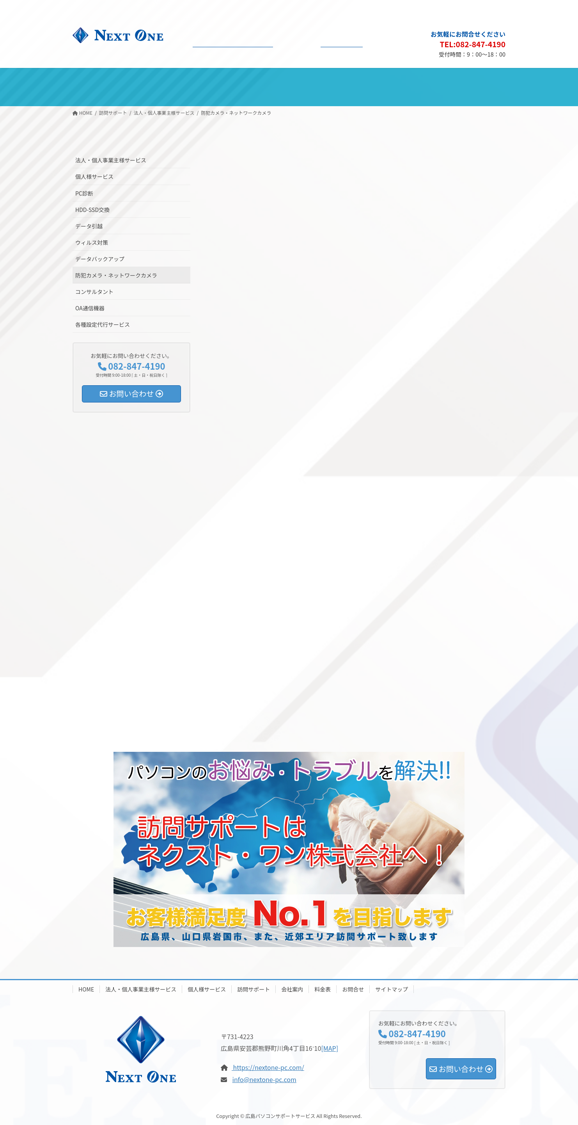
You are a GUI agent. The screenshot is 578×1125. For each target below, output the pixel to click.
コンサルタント (94, 291)
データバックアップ (99, 259)
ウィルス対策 (91, 242)
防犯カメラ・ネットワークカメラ (116, 275)
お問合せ (353, 989)
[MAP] (329, 1048)
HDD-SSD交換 (92, 210)
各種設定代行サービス (102, 324)
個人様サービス (94, 176)
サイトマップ (485, 10)
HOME (86, 989)
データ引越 (89, 226)
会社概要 (401, 10)
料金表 (322, 989)
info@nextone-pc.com (264, 1079)
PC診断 (84, 193)
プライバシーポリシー (441, 10)
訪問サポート (253, 989)
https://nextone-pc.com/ (268, 1067)
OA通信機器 (90, 308)
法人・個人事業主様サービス (110, 160)
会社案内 (292, 989)
